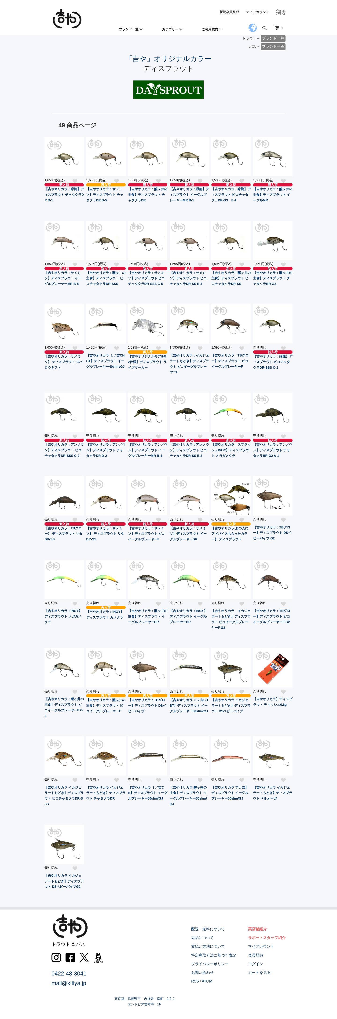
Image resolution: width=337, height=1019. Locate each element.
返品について (202, 938)
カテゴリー (170, 29)
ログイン (255, 964)
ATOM (207, 981)
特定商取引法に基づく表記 (213, 955)
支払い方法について (208, 947)
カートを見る (259, 973)
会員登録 (255, 955)
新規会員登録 (229, 12)
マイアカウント (257, 12)
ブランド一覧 (129, 29)
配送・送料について (208, 929)
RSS (195, 981)
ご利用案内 (210, 29)
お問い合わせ (202, 973)
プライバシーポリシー (210, 964)
